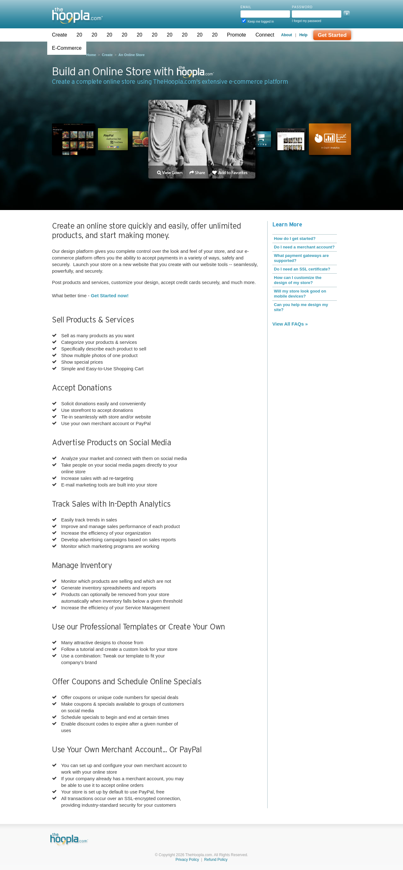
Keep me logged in (260, 21)
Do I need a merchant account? (304, 247)
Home (91, 55)
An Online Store (131, 55)
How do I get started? (294, 238)
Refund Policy (216, 859)
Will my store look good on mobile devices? (300, 294)
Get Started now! (109, 295)
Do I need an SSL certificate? (302, 269)
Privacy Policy (187, 859)
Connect (264, 34)
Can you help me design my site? (301, 307)
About (286, 35)
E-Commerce (67, 48)
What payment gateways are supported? (301, 258)
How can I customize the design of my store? (297, 280)
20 (79, 34)
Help (303, 35)
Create (59, 34)
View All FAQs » (290, 324)
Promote (236, 34)
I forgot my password (306, 21)
